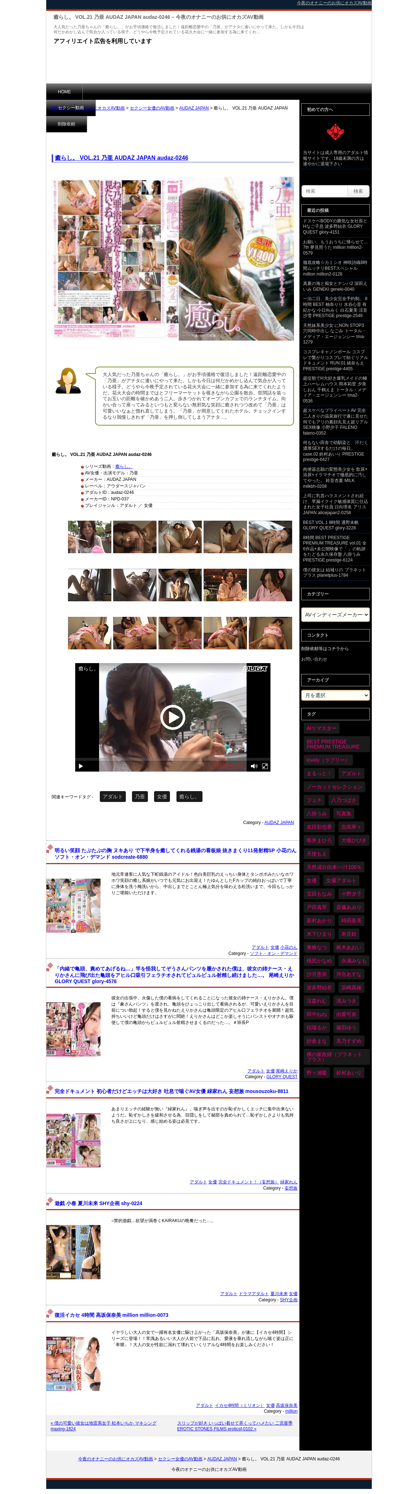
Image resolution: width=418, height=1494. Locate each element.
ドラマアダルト (254, 1293)
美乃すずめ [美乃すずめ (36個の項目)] (349, 1041)
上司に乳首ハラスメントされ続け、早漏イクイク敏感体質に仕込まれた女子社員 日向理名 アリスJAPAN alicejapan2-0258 (335, 504)
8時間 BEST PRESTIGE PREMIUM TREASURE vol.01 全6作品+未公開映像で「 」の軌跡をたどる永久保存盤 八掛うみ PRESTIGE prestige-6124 (335, 549)
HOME (64, 91)
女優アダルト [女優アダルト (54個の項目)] (341, 880)
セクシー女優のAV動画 (152, 108)
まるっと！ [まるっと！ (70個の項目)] (319, 773)
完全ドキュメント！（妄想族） (248, 1181)
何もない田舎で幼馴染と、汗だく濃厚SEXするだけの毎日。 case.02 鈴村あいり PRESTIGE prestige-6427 (335, 451)
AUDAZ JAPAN (194, 108)
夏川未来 (279, 1293)
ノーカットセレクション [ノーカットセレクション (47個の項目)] (334, 787)
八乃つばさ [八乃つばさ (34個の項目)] (344, 800)
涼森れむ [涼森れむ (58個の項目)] (317, 1001)
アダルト (113, 796)
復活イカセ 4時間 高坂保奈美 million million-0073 (111, 1315)
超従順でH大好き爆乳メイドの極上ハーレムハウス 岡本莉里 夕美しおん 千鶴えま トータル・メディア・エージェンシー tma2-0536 (335, 389)
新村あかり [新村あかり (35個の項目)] (319, 920)
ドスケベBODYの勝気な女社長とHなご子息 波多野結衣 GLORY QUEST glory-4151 (335, 226)
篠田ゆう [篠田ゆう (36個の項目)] (346, 1027)
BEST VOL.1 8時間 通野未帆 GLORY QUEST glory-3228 (331, 525)
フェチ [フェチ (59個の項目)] (314, 800)
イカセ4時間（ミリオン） (240, 1405)
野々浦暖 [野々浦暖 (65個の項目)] (317, 1073)
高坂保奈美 (287, 1405)
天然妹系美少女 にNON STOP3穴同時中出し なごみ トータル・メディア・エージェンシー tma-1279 (334, 334)
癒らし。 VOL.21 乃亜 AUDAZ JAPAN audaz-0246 (121, 158)
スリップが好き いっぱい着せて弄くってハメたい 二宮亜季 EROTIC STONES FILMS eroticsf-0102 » (235, 1426)
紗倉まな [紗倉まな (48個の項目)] (317, 1041)
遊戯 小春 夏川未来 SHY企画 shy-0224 (98, 1203)
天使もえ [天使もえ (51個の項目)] (317, 854)
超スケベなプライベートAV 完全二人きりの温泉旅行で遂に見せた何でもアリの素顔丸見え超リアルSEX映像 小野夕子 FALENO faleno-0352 (335, 421)
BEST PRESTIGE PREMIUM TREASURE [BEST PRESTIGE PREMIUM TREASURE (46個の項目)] (333, 744)
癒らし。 (124, 466)
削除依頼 (152, 91)
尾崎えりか (287, 1070)
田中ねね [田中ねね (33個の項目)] (317, 1014)
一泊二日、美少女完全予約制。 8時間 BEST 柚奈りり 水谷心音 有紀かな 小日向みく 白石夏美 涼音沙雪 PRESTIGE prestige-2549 (335, 307)
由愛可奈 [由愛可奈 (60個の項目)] (346, 1014)
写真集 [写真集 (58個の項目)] (343, 813)
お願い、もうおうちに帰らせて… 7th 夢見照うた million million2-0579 (335, 247)
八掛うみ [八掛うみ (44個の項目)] (317, 813)
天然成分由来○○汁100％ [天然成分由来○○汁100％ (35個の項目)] (334, 867)
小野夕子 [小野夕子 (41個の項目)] (351, 894)
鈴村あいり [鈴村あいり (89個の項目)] (349, 1073)
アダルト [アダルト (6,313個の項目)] (351, 773)
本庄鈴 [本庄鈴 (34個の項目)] (349, 934)
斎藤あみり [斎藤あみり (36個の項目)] (349, 907)
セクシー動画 (107, 91)
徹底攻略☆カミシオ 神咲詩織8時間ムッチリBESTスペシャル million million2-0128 (335, 268)
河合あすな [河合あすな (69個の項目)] (349, 974)
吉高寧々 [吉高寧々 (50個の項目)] (351, 827)
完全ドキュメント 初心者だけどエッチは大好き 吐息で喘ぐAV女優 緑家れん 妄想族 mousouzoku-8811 (172, 1091)
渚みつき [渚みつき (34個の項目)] (346, 1001)
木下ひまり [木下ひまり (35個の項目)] (319, 934)
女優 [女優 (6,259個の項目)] (312, 880)
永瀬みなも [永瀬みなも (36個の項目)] (354, 961)
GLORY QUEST (282, 1076)
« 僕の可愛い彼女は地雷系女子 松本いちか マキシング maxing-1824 (104, 1426)
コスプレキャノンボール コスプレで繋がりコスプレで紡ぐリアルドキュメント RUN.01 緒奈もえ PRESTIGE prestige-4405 (335, 360)
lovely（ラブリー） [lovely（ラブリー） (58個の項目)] (328, 760)
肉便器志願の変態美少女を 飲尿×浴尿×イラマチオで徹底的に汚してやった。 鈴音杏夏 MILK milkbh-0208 (335, 478)
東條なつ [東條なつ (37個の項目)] (317, 947)
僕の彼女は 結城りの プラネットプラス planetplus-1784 (334, 572)
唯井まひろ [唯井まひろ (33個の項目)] (319, 840)
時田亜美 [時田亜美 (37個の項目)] (351, 920)
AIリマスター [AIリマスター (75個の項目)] (322, 728)
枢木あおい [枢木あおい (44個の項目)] (349, 947)
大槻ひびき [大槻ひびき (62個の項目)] (354, 840)
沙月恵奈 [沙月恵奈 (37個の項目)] (317, 974)
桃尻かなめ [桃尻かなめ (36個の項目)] (319, 961)
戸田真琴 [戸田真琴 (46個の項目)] (317, 907)
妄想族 (291, 1188)
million (291, 1411)
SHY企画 (289, 1299)
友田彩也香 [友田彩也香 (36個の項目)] (319, 827)
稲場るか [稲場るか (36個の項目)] (317, 1027)
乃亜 (140, 796)
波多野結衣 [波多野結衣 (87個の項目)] (319, 987)
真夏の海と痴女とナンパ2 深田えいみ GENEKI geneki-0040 (335, 286)
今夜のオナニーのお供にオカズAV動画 (87, 108)
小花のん (289, 947)
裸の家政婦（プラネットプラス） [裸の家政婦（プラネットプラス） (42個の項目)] (334, 1056)
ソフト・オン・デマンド (274, 953)
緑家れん (289, 1181)
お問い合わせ (314, 659)
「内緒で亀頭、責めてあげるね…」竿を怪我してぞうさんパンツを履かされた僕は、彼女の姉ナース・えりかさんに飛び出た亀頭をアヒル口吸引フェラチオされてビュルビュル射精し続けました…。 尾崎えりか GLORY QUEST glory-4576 (174, 975)
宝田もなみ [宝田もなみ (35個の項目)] (319, 894)
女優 (162, 796)
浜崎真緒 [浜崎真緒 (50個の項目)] (351, 987)
